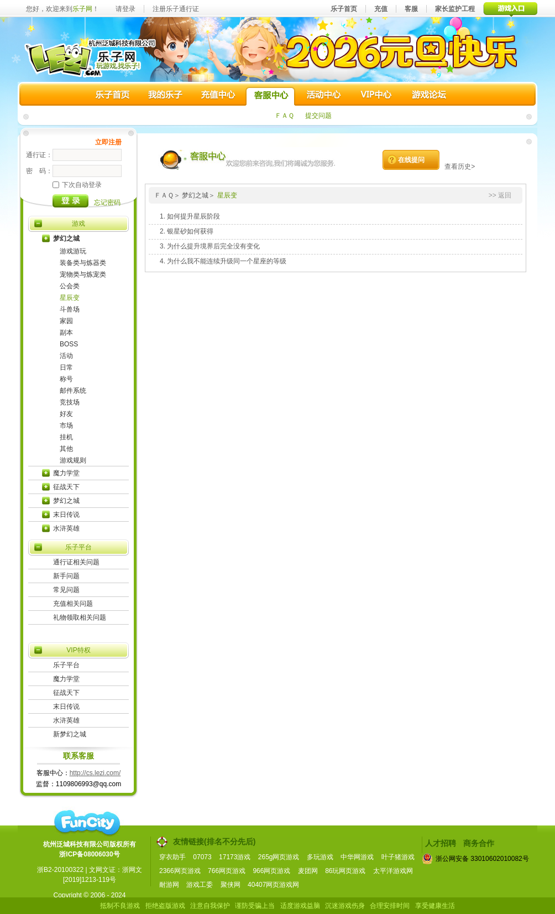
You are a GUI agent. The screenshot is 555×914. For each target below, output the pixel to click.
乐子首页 (344, 9)
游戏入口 (510, 8)
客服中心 (270, 96)
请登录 (125, 9)
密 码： (39, 171)
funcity (87, 823)
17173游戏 (234, 857)
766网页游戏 (226, 871)
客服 (411, 9)
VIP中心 (375, 96)
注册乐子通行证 (176, 9)
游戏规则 (73, 460)
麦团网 (308, 871)
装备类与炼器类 (83, 263)
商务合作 (478, 843)
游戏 (78, 223)
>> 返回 (500, 195)
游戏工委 (199, 885)
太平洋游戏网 (393, 871)
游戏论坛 (428, 96)
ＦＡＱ (284, 116)
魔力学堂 (66, 473)
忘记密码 (107, 202)
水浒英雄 (66, 528)
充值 (381, 9)
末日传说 (66, 514)
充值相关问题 (73, 603)
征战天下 (66, 487)
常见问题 (66, 590)
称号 (66, 379)
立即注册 (108, 142)
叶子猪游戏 (398, 857)
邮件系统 (73, 390)
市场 (66, 425)
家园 (66, 321)
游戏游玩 (73, 251)
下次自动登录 (77, 185)
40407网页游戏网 (273, 885)
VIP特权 (78, 650)
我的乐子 (165, 96)
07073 (202, 857)
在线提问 (411, 160)
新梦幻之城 (69, 734)
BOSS (69, 344)
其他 (66, 449)
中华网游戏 (357, 857)
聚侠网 (230, 885)
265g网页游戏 (279, 857)
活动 (66, 356)
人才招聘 (440, 843)
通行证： (39, 155)
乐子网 (82, 9)
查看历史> (459, 166)
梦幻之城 (66, 238)
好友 (66, 414)
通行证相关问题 (76, 562)
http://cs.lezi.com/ (95, 773)
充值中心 (218, 96)
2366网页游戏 (180, 871)
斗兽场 (70, 309)
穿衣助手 (172, 857)
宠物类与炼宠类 (83, 274)
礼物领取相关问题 (79, 617)
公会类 (70, 286)
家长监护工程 (455, 9)
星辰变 (70, 298)
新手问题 (66, 576)
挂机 (66, 437)
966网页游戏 (271, 871)
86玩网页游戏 (345, 871)
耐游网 (169, 885)
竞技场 (70, 402)
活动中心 (323, 96)
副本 (66, 332)
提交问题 (318, 116)
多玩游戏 (320, 857)
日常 (66, 367)
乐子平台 (78, 547)
